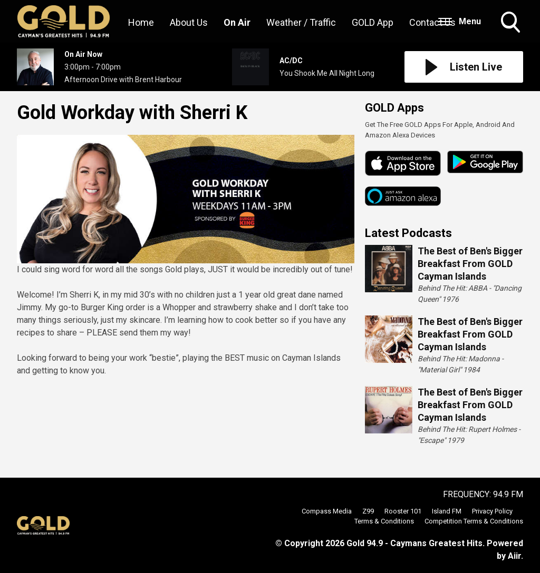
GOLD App (372, 22)
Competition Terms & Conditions (474, 521)
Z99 (368, 511)
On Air (237, 22)
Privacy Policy (492, 511)
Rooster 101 (402, 511)
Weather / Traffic (301, 22)
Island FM (446, 511)
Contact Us (432, 22)
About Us (189, 22)
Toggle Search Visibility (511, 23)
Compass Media (327, 511)
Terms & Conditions (384, 521)
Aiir (514, 556)
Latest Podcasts (408, 233)
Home (141, 22)
